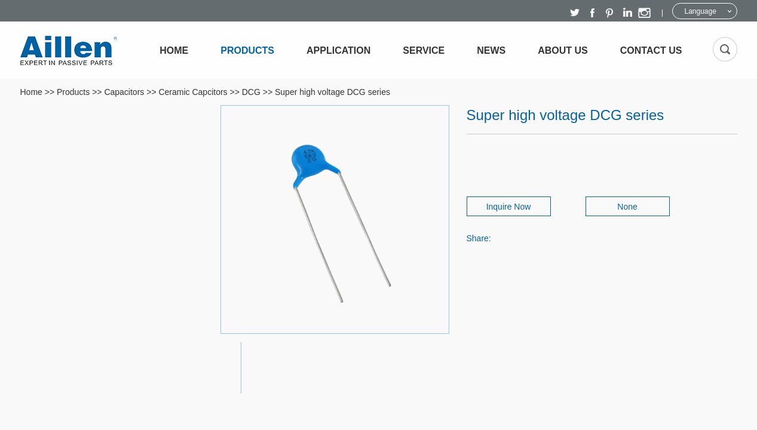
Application (338, 50)
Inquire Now (508, 206)
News (491, 50)
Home (174, 50)
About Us (563, 50)
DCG (251, 92)
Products (247, 50)
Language (700, 11)
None (627, 206)
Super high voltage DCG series (332, 92)
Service (424, 50)
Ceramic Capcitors (192, 92)
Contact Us (651, 50)
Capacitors (124, 92)
